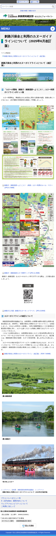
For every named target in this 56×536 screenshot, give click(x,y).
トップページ (5, 490)
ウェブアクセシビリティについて (14, 504)
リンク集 (36, 2)
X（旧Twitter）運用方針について (14, 501)
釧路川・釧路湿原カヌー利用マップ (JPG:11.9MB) (22, 273)
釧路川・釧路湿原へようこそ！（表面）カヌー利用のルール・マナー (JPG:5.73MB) (28, 186)
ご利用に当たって (8, 506)
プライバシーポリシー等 (11, 498)
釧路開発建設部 (28, 16)
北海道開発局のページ (46, 22)
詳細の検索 (23, 11)
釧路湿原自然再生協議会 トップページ (31, 490)
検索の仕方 (32, 11)
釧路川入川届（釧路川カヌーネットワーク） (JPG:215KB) (24, 311)
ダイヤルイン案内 (7, 521)
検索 (53, 6)
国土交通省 (28, 525)
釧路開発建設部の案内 (24, 521)
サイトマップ (23, 2)
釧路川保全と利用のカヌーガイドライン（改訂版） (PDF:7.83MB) (27, 354)
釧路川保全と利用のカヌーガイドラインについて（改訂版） (25, 56)
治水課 (14, 490)
